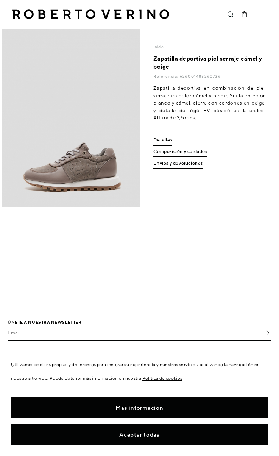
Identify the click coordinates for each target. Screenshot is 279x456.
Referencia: (166, 76)
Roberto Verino (90, 14)
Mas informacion (139, 407)
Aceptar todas (139, 434)
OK (265, 332)
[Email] (134, 332)
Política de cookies (162, 378)
